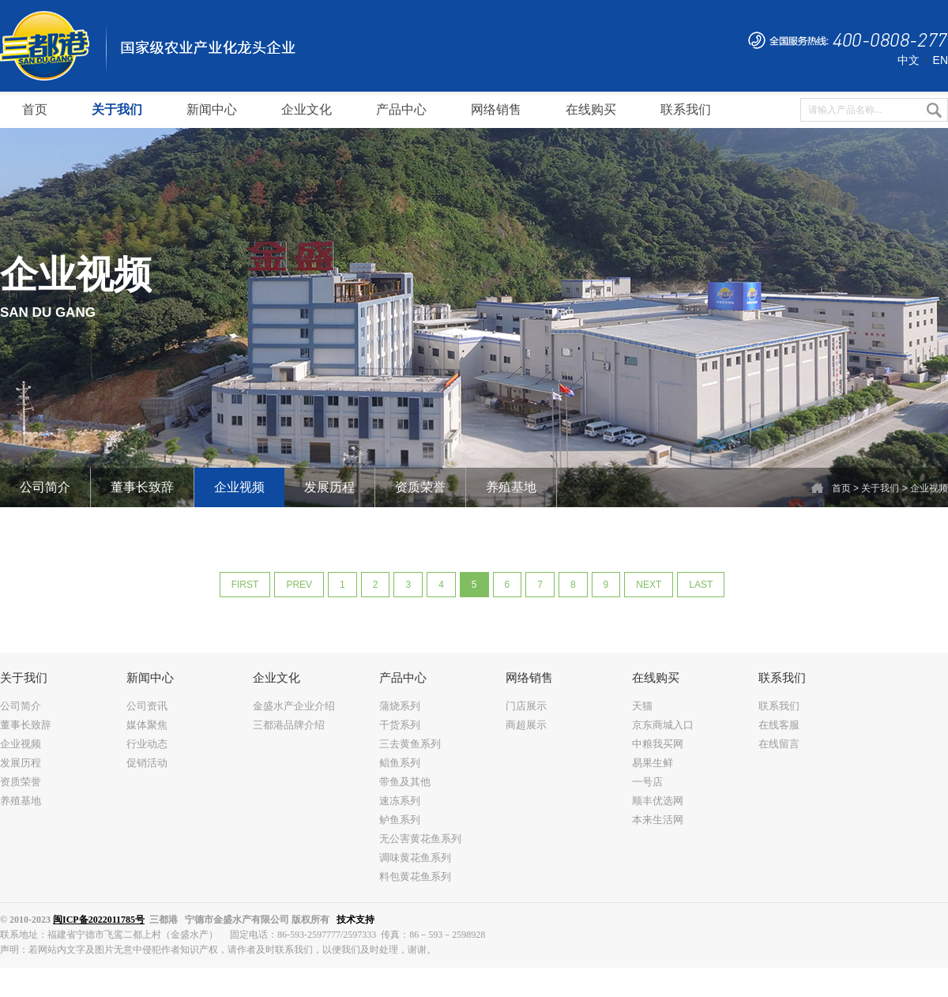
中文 (908, 60)
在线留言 (778, 744)
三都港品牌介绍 (289, 725)
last (701, 584)
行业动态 (146, 744)
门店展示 (526, 706)
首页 (841, 488)
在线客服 (778, 725)
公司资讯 (146, 706)
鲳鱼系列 (399, 763)
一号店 (647, 782)
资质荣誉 (420, 487)
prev (299, 584)
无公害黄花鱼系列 (420, 839)
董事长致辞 (142, 487)
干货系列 (399, 725)
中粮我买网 (657, 744)
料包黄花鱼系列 (415, 876)
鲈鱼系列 (399, 820)
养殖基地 (511, 487)
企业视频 (239, 487)
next (648, 584)
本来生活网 (657, 820)
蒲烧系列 (399, 706)
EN (940, 60)
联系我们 (778, 706)
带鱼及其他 (405, 782)
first (245, 584)
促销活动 (146, 763)
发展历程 (329, 487)
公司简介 (45, 487)
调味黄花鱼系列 (415, 857)
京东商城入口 (663, 725)
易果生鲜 (652, 763)
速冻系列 (399, 801)
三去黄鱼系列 (410, 744)
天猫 (642, 706)
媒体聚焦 (146, 725)
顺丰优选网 (657, 801)
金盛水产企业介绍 (294, 706)
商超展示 (526, 725)
